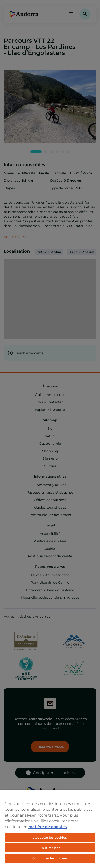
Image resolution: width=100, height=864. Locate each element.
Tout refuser (50, 848)
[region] (50, 827)
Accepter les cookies (50, 837)
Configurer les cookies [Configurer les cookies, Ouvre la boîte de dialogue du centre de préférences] (50, 858)
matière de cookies (47, 826)
